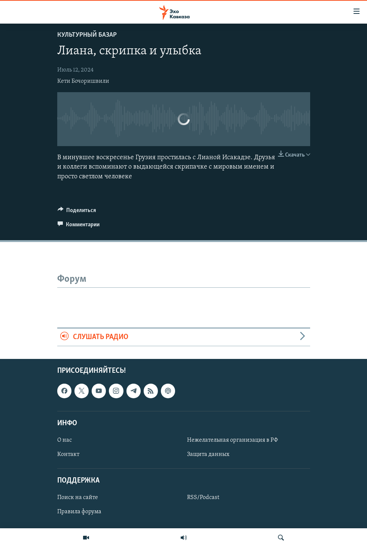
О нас (64, 440)
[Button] (77, 212)
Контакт (68, 454)
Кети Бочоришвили (83, 81)
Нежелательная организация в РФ (232, 440)
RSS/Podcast (203, 498)
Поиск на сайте (77, 498)
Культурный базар (87, 35)
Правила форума (79, 512)
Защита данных (208, 454)
